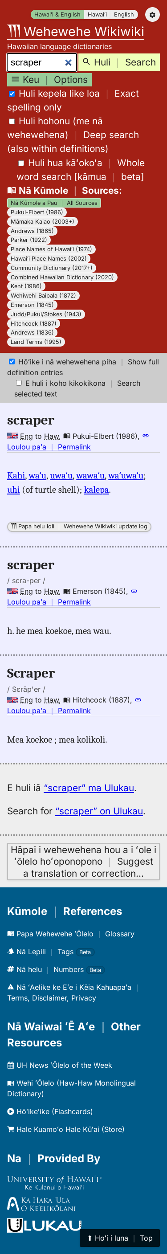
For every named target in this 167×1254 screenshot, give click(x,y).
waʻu (37, 475)
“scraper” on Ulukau (99, 811)
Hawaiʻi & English (57, 14)
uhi (13, 489)
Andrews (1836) (32, 332)
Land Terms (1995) (36, 342)
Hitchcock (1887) (33, 323)
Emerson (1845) (32, 305)
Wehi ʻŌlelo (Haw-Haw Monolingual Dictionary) (71, 1088)
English (124, 14)
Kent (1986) (26, 286)
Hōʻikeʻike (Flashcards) (50, 1111)
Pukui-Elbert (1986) (37, 212)
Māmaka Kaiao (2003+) (42, 221)
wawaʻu (90, 475)
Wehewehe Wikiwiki (75, 31)
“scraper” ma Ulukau (89, 787)
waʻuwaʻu (125, 475)
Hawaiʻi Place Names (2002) (49, 258)
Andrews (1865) (32, 231)
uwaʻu (61, 475)
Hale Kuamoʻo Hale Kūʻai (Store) (66, 1129)
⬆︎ (120, 1238)
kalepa (96, 489)
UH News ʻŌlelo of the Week (59, 1065)
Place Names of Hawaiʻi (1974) (51, 249)
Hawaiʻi (97, 14)
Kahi (16, 475)
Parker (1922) (29, 240)
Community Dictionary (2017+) (51, 268)
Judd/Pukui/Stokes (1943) (46, 314)
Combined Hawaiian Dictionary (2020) (62, 277)
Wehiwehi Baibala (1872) (43, 295)
